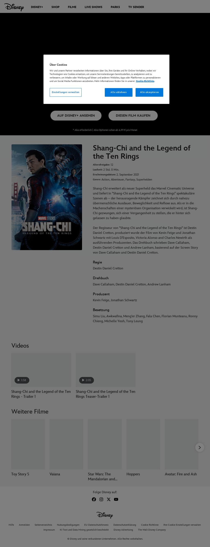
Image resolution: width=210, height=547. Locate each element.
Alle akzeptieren (149, 92)
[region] (106, 79)
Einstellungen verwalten (65, 92)
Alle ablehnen (119, 92)
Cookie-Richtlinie (145, 81)
